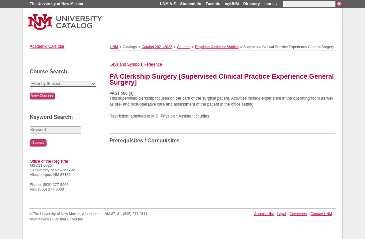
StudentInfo (190, 4)
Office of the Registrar (49, 161)
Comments (298, 214)
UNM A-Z (168, 4)
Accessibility (264, 214)
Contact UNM (321, 214)
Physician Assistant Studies (216, 47)
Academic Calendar (47, 46)
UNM (114, 47)
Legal (281, 214)
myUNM (232, 4)
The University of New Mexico (56, 4)
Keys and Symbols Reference (136, 64)
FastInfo (213, 4)
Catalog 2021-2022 (156, 47)
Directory (251, 4)
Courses (183, 47)
